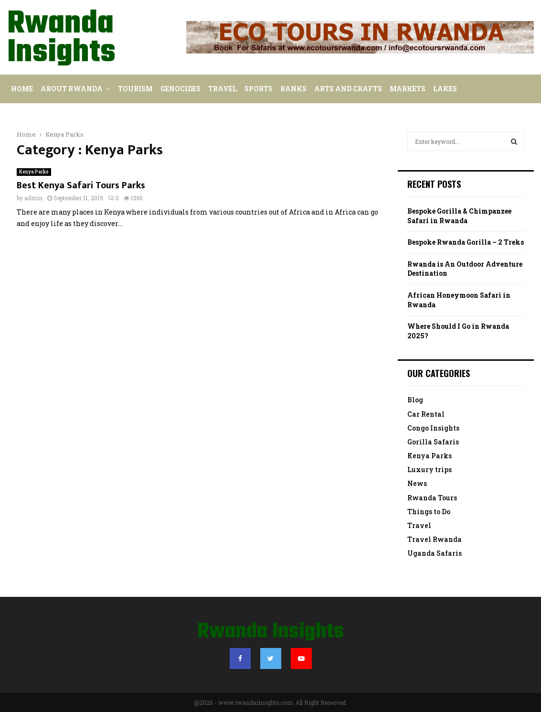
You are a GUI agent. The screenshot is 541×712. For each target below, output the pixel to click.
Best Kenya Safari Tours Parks (81, 185)
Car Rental (426, 414)
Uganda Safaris (434, 553)
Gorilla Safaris (433, 441)
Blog (415, 399)
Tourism (135, 88)
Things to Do (428, 511)
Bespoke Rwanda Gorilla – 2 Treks (465, 242)
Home (22, 88)
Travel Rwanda (434, 539)
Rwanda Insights (61, 38)
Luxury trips (429, 469)
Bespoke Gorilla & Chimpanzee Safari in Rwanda (459, 215)
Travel (222, 88)
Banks (293, 88)
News (417, 483)
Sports (258, 88)
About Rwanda (72, 88)
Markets (407, 88)
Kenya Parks (34, 172)
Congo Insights (433, 427)
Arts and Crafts (348, 88)
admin (33, 198)
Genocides (180, 88)
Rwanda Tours (432, 497)
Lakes (445, 88)
